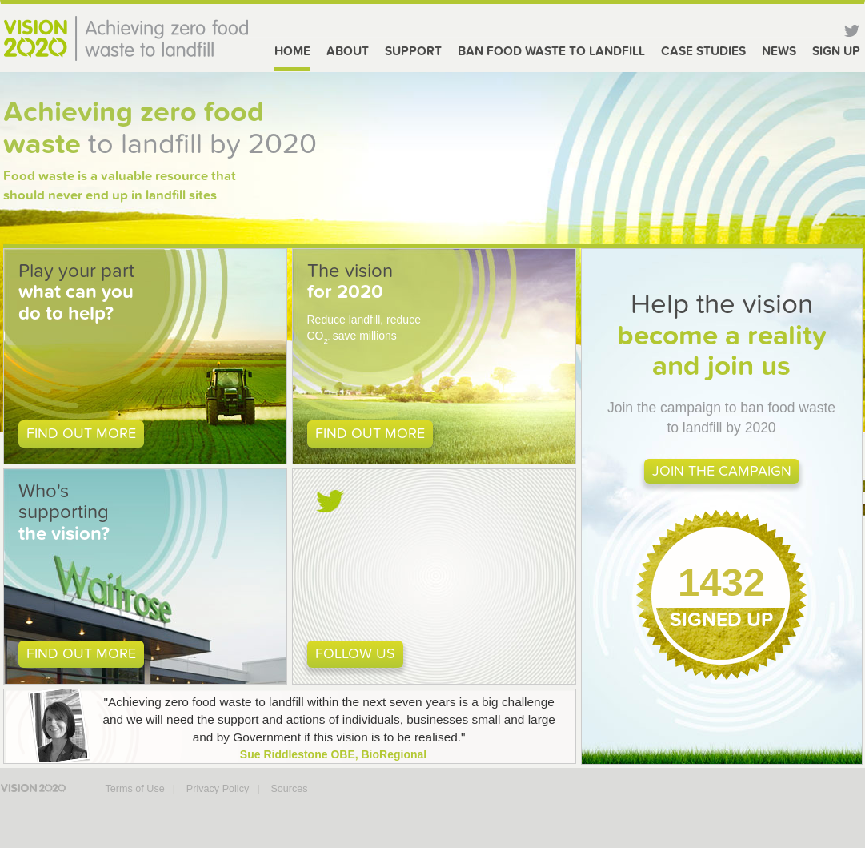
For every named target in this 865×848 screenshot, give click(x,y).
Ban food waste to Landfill (551, 51)
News (779, 51)
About (347, 51)
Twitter (851, 32)
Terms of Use (135, 788)
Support (413, 51)
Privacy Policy (217, 788)
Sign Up (836, 51)
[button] (145, 356)
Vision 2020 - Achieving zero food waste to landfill (125, 38)
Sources (288, 788)
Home (292, 51)
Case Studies (703, 51)
